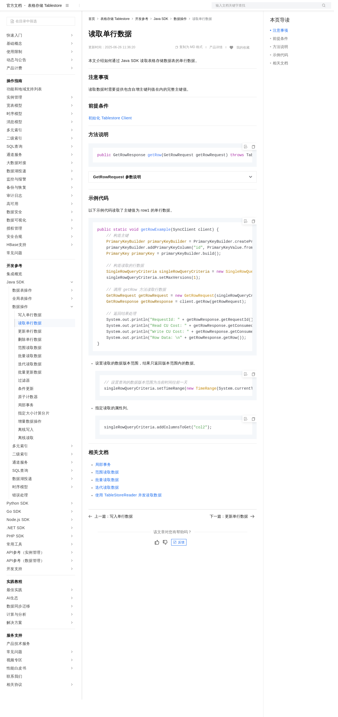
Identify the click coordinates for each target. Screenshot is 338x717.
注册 (302, 9)
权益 (105, 9)
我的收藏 (243, 65)
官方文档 (14, 23)
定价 (118, 9)
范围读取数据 (107, 496)
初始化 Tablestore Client (110, 135)
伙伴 (148, 9)
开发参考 (141, 36)
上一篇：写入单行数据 (110, 540)
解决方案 (88, 9)
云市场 (133, 9)
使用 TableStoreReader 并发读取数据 (128, 519)
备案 (276, 9)
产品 (71, 9)
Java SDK (161, 36)
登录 (322, 9)
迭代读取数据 (107, 511)
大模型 (56, 9)
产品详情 (216, 65)
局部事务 (103, 488)
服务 (161, 9)
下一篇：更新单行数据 (232, 540)
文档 (264, 9)
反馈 (179, 566)
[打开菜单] (8, 8)
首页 (91, 36)
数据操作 (180, 36)
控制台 (289, 9)
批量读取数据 (107, 504)
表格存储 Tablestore (45, 23)
